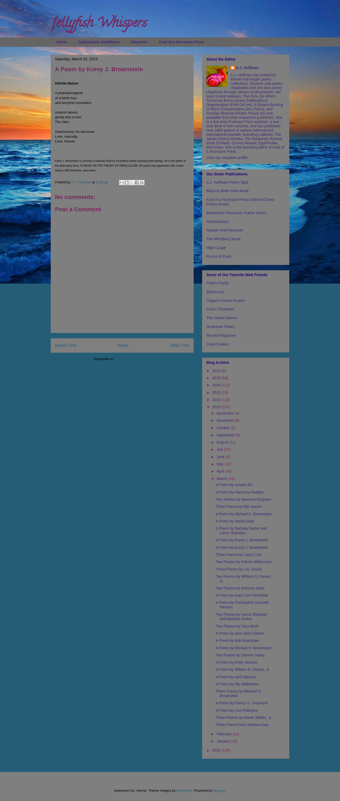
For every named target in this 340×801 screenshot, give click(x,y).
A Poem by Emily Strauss (236, 662)
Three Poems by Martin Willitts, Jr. (244, 717)
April (220, 471)
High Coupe (216, 248)
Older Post (179, 345)
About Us (139, 42)
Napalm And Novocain (224, 230)
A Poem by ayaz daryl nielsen (240, 633)
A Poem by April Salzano (236, 677)
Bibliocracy (215, 292)
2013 (217, 407)
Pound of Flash (218, 256)
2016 (217, 385)
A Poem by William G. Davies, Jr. (243, 669)
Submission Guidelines (99, 42)
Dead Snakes (217, 344)
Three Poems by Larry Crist (238, 555)
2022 (217, 371)
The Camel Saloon (221, 318)
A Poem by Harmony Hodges (240, 492)
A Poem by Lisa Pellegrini (237, 710)
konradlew (184, 790)
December (225, 413)
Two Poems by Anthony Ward (240, 588)
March (222, 479)
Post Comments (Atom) (133, 359)
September (226, 435)
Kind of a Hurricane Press (181, 42)
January (223, 741)
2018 (217, 378)
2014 (217, 400)
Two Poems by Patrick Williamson (243, 562)
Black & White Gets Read (227, 191)
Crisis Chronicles (220, 309)
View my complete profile (227, 157)
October (223, 428)
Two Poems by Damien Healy (240, 655)
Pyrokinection (217, 222)
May (220, 464)
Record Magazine (221, 335)
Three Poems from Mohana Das (242, 725)
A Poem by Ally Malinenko (237, 684)
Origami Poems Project (225, 300)
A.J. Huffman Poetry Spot (227, 182)
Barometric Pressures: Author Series (236, 213)
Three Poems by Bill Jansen (239, 506)
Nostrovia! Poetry (220, 326)
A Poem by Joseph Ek (234, 485)
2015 (217, 392)
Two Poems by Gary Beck (237, 626)
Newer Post (65, 345)
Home (62, 42)
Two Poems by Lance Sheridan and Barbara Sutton (241, 616)
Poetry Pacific (217, 283)
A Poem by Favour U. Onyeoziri (242, 703)
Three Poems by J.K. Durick (239, 569)
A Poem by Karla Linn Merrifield (242, 595)
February (224, 734)
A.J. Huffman (247, 68)
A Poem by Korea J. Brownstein (242, 540)
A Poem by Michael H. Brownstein (244, 514)
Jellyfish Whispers (99, 24)
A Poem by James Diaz (235, 521)
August (222, 442)
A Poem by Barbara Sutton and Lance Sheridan (241, 530)
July (220, 449)
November (225, 420)
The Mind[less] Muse (223, 239)
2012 (217, 750)
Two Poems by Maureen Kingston (243, 499)
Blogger (219, 790)
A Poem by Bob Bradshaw (237, 640)
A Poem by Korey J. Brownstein (242, 547)
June (221, 457)
